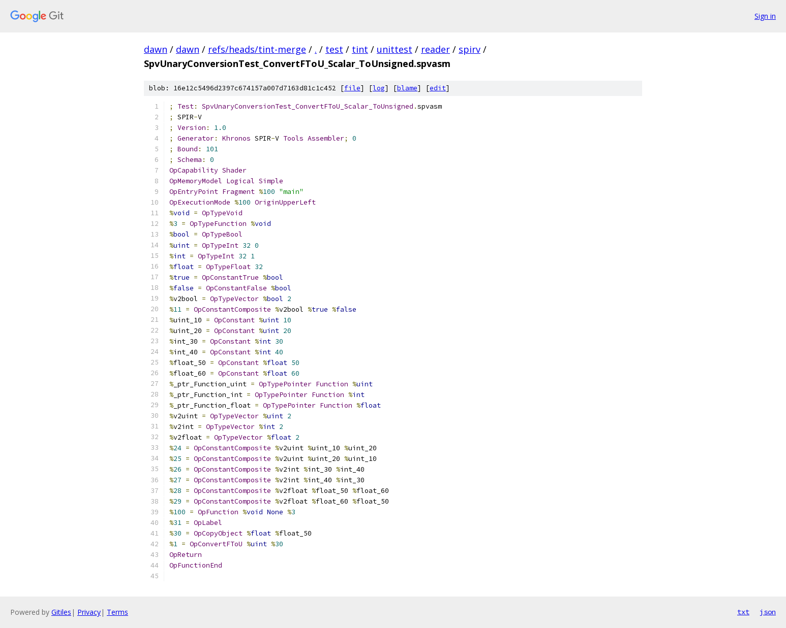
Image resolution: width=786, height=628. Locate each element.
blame (407, 88)
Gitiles (61, 612)
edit (438, 88)
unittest (394, 49)
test (334, 49)
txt (743, 611)
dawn (155, 49)
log (379, 88)
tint (360, 49)
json (768, 611)
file (352, 88)
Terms (117, 612)
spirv (469, 49)
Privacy (89, 612)
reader (435, 49)
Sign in (765, 16)
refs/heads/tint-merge (257, 49)
